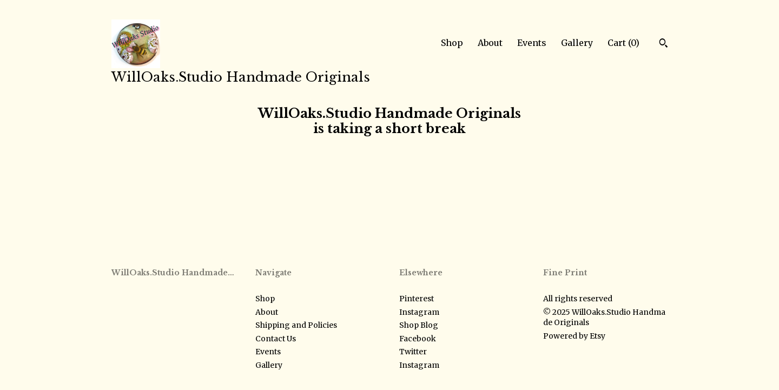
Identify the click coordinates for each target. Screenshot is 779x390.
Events (531, 42)
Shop (452, 42)
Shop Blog (418, 325)
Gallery (577, 42)
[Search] (663, 44)
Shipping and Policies (296, 325)
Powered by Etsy (574, 336)
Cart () (623, 42)
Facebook (417, 338)
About (490, 42)
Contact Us (275, 338)
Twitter (413, 351)
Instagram (419, 312)
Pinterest (416, 298)
